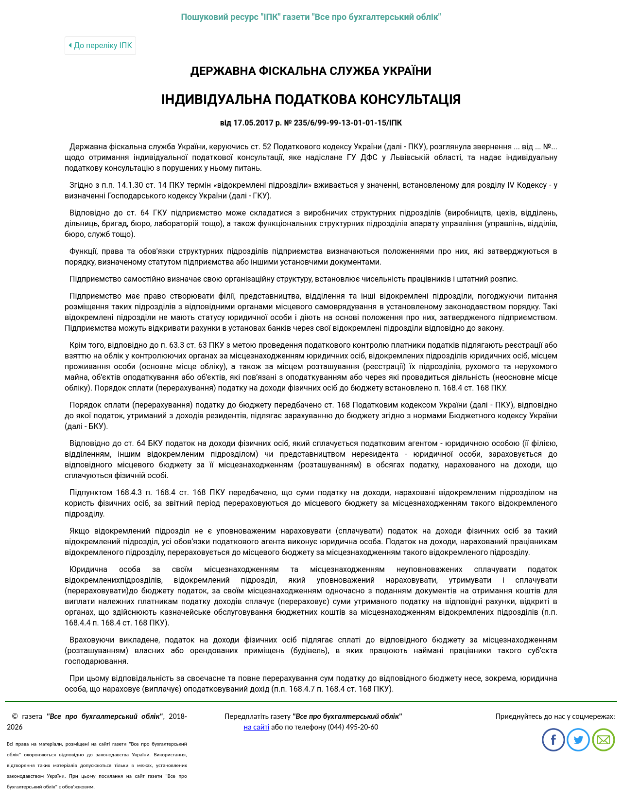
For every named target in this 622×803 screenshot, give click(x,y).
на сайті (257, 727)
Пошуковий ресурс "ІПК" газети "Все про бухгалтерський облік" (311, 17)
